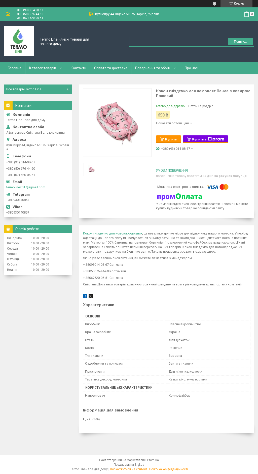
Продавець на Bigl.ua (129, 464)
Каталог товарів (42, 68)
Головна (14, 68)
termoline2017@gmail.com (25, 187)
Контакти (78, 68)
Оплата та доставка (110, 68)
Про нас (191, 68)
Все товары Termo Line (23, 89)
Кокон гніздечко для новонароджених (112, 233)
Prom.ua (153, 460)
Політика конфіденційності (168, 469)
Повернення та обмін (152, 68)
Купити (171, 139)
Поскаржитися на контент (128, 469)
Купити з (208, 139)
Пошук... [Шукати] (240, 41)
